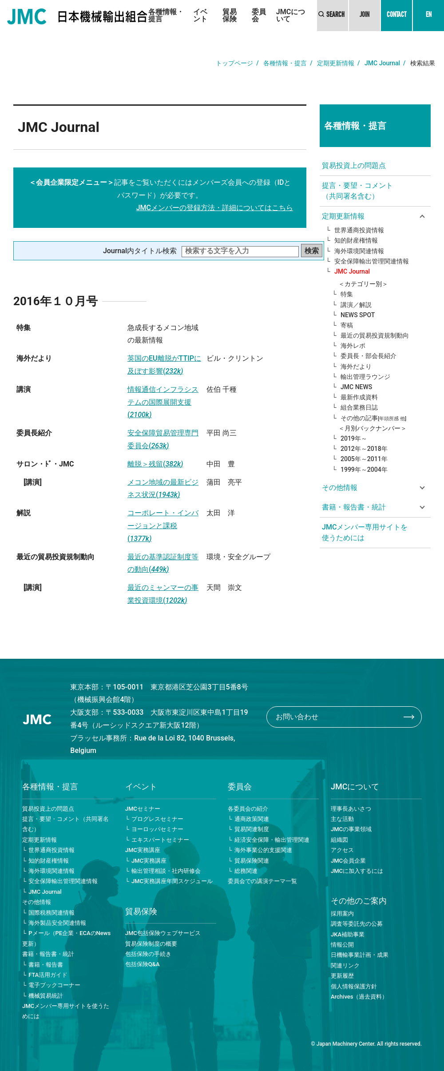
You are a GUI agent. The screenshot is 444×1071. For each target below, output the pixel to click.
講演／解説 (356, 304)
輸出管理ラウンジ (365, 376)
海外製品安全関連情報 (57, 923)
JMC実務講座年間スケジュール (172, 881)
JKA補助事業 (348, 934)
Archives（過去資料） (359, 996)
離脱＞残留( (155, 464)
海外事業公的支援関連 (263, 850)
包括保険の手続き (148, 954)
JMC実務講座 (142, 850)
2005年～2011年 (364, 458)
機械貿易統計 (45, 995)
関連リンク (345, 965)
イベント (200, 15)
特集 (347, 294)
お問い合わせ (297, 717)
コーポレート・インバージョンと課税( (162, 526)
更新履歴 (342, 975)
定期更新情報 (335, 63)
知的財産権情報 (356, 240)
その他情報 (36, 902)
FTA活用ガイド (47, 974)
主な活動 (342, 819)
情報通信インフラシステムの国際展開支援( (162, 402)
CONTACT (396, 15)
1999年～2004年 (364, 469)
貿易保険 (229, 15)
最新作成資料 (359, 397)
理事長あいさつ (351, 808)
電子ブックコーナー (54, 985)
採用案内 (342, 913)
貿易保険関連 (251, 860)
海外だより (356, 366)
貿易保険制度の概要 (151, 943)
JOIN (364, 15)
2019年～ (354, 438)
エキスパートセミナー (160, 839)
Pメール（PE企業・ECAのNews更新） (66, 938)
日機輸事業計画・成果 (359, 955)
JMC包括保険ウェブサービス (163, 933)
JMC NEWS (356, 386)
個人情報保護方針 (354, 986)
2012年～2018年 (364, 448)
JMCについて (290, 15)
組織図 (339, 839)
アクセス (342, 850)
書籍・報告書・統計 (48, 954)
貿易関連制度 (251, 829)
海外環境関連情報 (359, 251)
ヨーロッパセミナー (157, 829)
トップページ (234, 63)
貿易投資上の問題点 (354, 165)
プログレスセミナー (157, 819)
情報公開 (342, 944)
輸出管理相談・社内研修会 (166, 871)
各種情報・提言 (166, 15)
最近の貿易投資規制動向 (375, 335)
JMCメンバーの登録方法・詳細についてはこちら (214, 207)
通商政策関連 (251, 819)
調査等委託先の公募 (357, 923)
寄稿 (347, 325)
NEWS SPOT (358, 315)
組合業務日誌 (359, 407)
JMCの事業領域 (351, 829)
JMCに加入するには (357, 871)
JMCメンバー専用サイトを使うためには (365, 532)
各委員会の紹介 (248, 808)
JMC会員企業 (348, 860)
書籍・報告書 (45, 964)
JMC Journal (382, 63)
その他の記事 (373, 418)
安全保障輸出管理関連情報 (371, 261)
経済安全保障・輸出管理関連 (271, 839)
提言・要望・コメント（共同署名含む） (357, 190)
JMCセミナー (142, 808)
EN (429, 15)
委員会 (259, 15)
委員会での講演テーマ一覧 (262, 881)
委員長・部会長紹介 (368, 355)
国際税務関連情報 (51, 912)
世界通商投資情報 (359, 230)
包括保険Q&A (142, 964)
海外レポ (353, 345)
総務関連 (246, 871)
